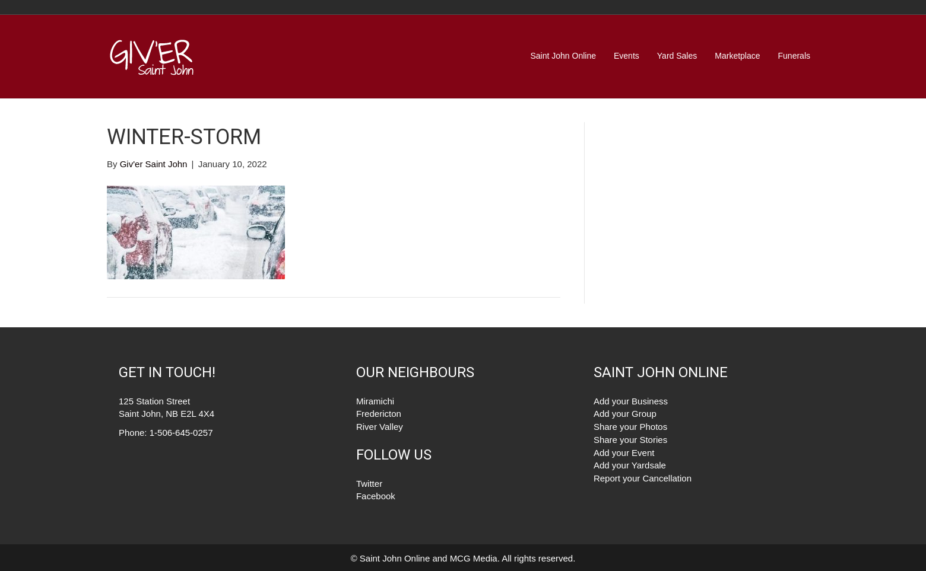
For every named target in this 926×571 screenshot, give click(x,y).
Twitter (369, 484)
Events (626, 55)
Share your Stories (630, 440)
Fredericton (378, 414)
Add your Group (625, 414)
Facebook (375, 496)
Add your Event (624, 453)
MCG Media (473, 558)
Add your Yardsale (630, 465)
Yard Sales (677, 55)
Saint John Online (563, 55)
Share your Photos (630, 427)
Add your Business (631, 401)
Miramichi (375, 401)
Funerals (794, 55)
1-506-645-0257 (181, 433)
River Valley (379, 427)
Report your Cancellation (643, 478)
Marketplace (737, 55)
